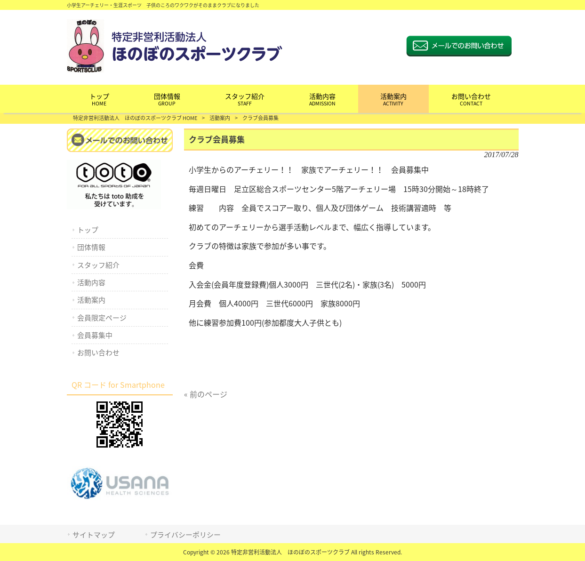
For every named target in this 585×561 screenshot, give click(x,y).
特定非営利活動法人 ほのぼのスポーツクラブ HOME (135, 118)
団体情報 (91, 247)
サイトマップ (93, 534)
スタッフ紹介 (98, 265)
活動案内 (219, 118)
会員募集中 (94, 335)
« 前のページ (205, 394)
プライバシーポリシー (185, 534)
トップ (87, 229)
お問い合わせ (98, 352)
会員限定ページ (102, 318)
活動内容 (91, 282)
